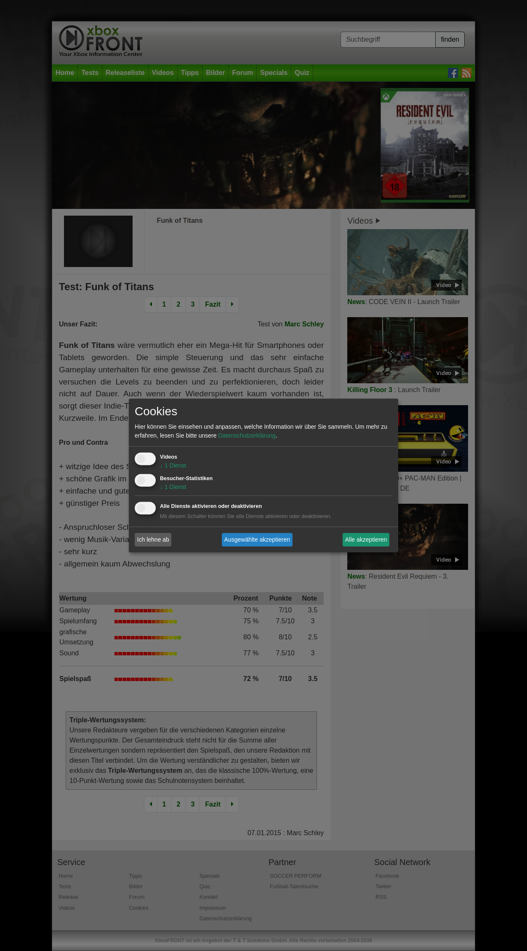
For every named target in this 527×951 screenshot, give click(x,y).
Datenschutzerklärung (246, 436)
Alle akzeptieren (366, 539)
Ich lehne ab (153, 539)
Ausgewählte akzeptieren (257, 539)
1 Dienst (173, 465)
